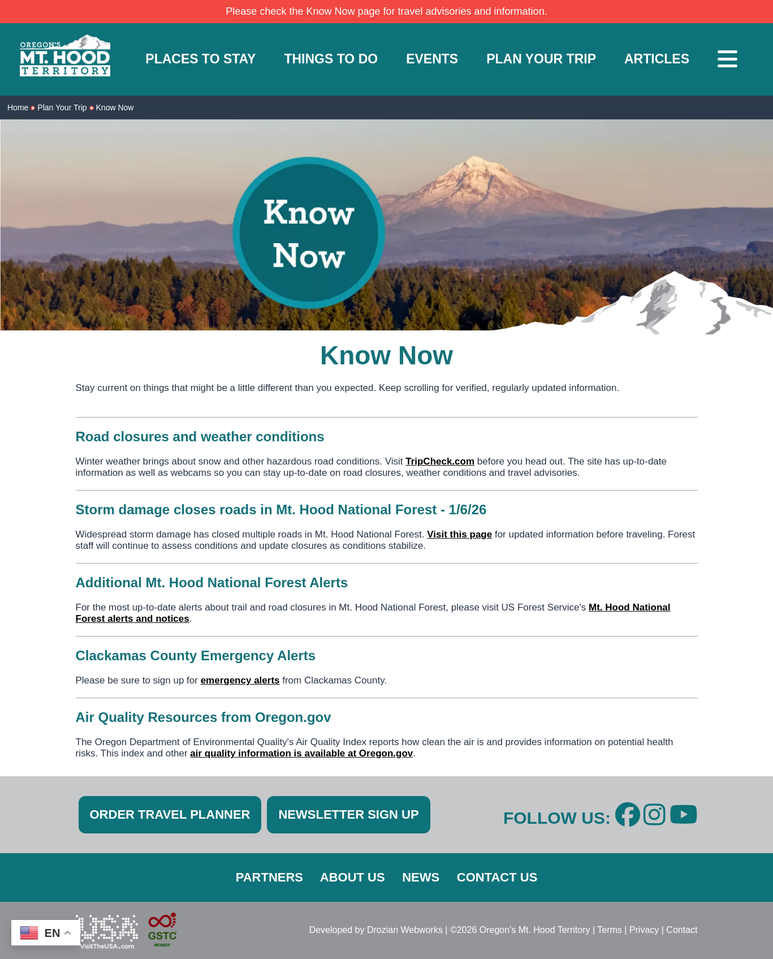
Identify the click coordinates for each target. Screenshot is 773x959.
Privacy (644, 930)
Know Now (115, 107)
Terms (609, 930)
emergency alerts (240, 680)
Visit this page (459, 534)
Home (17, 107)
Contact (681, 930)
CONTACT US (497, 877)
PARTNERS (269, 877)
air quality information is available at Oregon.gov (301, 753)
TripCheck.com (439, 461)
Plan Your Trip (62, 107)
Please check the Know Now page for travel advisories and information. (386, 11)
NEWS (420, 877)
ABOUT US (352, 877)
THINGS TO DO (331, 58)
